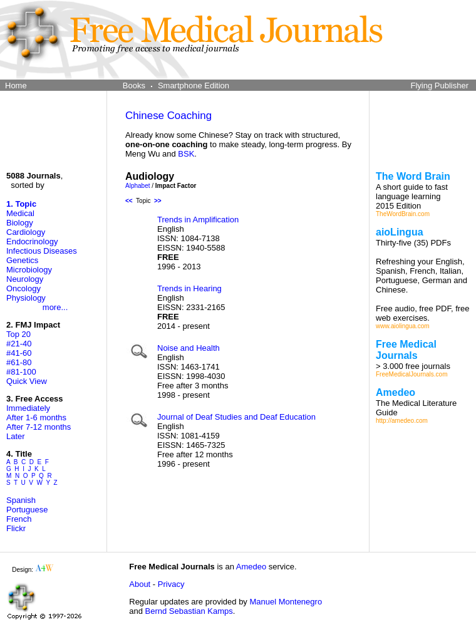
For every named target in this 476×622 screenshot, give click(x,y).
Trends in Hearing (189, 288)
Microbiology (29, 269)
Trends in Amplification (198, 219)
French (18, 519)
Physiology (26, 298)
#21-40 (18, 343)
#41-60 (18, 353)
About (139, 584)
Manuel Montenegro (285, 601)
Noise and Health (188, 348)
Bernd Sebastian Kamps (189, 611)
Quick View (26, 381)
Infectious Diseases (41, 251)
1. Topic (21, 204)
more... (55, 307)
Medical (20, 213)
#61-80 (18, 362)
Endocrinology (32, 241)
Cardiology (25, 232)
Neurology (24, 279)
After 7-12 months (38, 427)
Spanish (21, 500)
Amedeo (251, 566)
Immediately (28, 408)
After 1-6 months (36, 417)
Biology (19, 222)
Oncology (23, 288)
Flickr (16, 528)
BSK (186, 153)
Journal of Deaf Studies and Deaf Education (236, 417)
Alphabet (137, 185)
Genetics (22, 260)
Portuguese (27, 509)
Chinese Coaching (168, 116)
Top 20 (18, 334)
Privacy (171, 584)
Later (15, 436)
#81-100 (21, 371)
